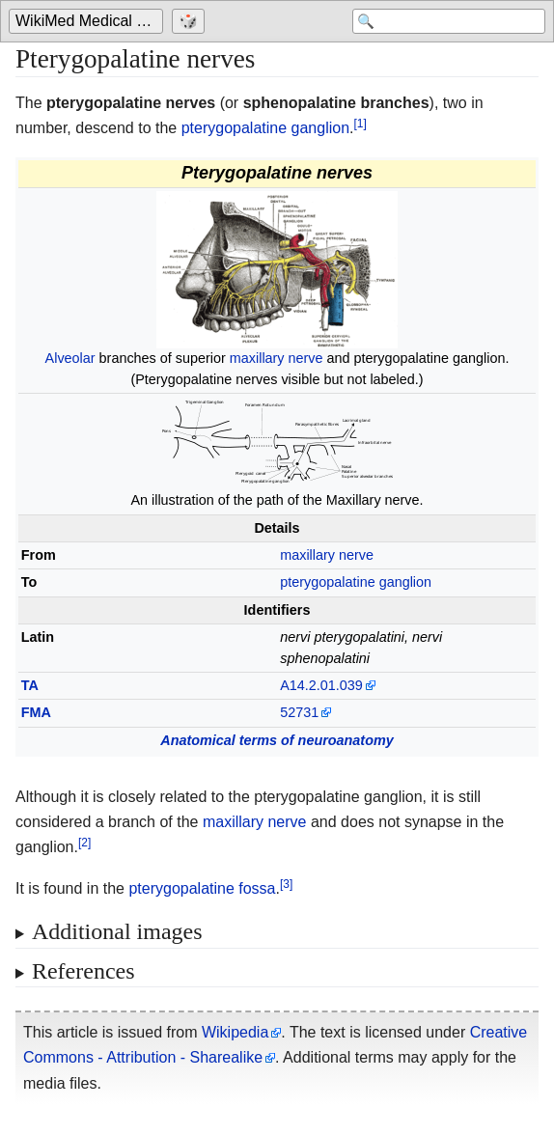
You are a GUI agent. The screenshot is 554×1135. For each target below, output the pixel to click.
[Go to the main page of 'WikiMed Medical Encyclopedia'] (88, 21)
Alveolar (70, 358)
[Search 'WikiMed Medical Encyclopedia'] (448, 21)
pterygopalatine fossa (201, 888)
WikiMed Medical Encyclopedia (89, 21)
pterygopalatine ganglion (265, 128)
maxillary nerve (276, 358)
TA (30, 685)
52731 (299, 712)
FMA (36, 712)
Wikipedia (235, 1032)
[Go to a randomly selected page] (190, 21)
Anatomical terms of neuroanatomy (277, 740)
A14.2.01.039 (321, 685)
